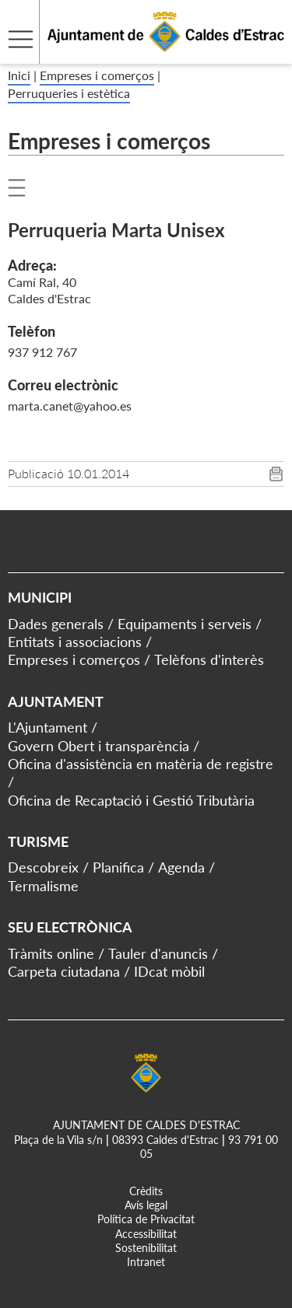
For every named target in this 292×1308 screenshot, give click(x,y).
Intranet (146, 1261)
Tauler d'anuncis (158, 953)
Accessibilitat (146, 1233)
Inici (19, 75)
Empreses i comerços (97, 75)
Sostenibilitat (146, 1247)
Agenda (181, 867)
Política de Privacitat (146, 1219)
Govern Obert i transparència (98, 745)
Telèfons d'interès (209, 659)
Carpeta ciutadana (64, 971)
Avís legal (146, 1205)
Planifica (118, 867)
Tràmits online (51, 953)
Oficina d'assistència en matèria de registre (140, 763)
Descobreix (43, 867)
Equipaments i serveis (185, 623)
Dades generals (56, 623)
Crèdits (146, 1191)
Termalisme (43, 885)
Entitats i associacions (75, 641)
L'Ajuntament (47, 727)
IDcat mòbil (169, 971)
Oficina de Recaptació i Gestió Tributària (131, 800)
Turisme (38, 841)
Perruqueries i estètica (69, 93)
